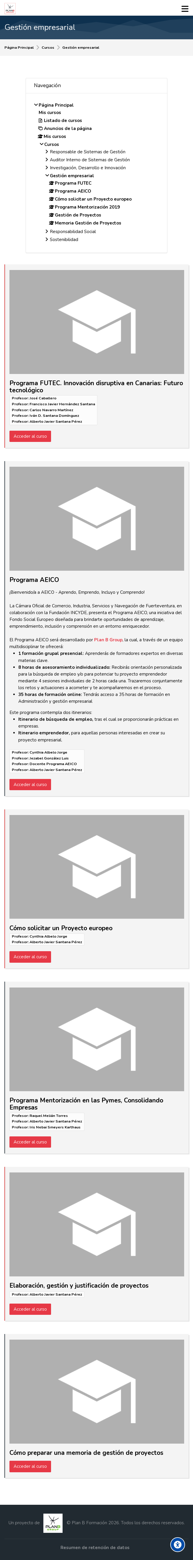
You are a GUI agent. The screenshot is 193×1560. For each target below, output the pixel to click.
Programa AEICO (34, 580)
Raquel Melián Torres (49, 1115)
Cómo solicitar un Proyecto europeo (60, 928)
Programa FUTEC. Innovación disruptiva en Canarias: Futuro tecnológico (96, 386)
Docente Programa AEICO (53, 764)
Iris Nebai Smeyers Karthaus (55, 1127)
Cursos (48, 48)
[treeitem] (96, 173)
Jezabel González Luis (49, 758)
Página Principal (19, 48)
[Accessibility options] (177, 1544)
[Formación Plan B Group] (10, 8)
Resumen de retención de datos (95, 1548)
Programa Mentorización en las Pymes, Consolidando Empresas (86, 1104)
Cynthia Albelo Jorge (48, 752)
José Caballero (43, 398)
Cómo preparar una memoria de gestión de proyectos (86, 1453)
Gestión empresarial (80, 48)
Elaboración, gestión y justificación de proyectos (78, 1285)
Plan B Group (108, 640)
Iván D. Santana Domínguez (54, 415)
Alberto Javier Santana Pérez (56, 421)
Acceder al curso (30, 436)
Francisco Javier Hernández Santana (62, 404)
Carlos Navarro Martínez (51, 410)
